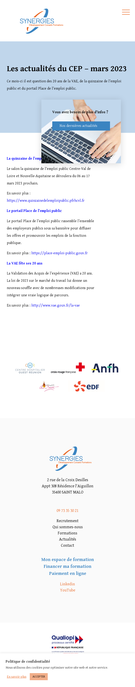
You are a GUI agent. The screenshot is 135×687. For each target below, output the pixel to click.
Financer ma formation (67, 566)
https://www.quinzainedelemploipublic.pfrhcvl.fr (46, 201)
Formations (67, 533)
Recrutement (67, 520)
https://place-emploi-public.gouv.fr (59, 253)
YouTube (67, 590)
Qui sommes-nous (67, 527)
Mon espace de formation (67, 559)
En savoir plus (16, 677)
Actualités (67, 539)
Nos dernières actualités (78, 126)
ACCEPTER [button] (38, 676)
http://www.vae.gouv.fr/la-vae (55, 305)
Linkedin (67, 584)
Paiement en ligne (67, 573)
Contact (67, 545)
